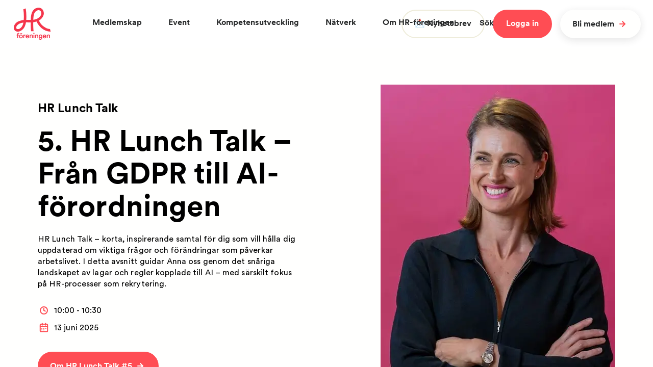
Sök (493, 23)
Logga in (522, 23)
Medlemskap (117, 22)
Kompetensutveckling (257, 22)
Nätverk (340, 22)
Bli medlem (600, 24)
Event (179, 22)
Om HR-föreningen (418, 22)
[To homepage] (32, 24)
